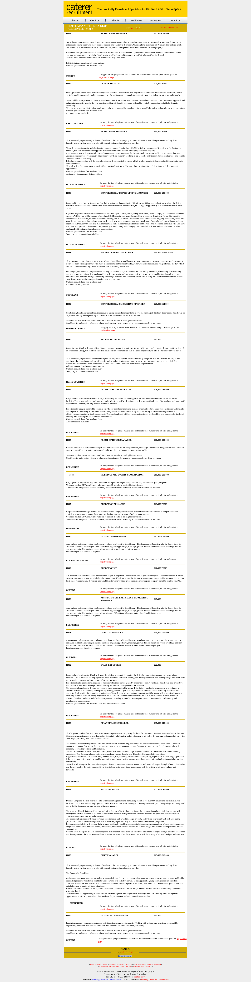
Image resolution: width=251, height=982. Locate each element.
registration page (106, 77)
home (92, 964)
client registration (139, 964)
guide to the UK (126, 966)
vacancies (121, 964)
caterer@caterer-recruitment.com (155, 979)
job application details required (109, 966)
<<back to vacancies (169, 27)
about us (98, 964)
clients (105, 964)
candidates (112, 964)
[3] (138, 27)
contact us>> (139, 977)
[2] (135, 27)
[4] (141, 27)
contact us (129, 964)
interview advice (138, 966)
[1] (132, 27)
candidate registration (154, 964)
